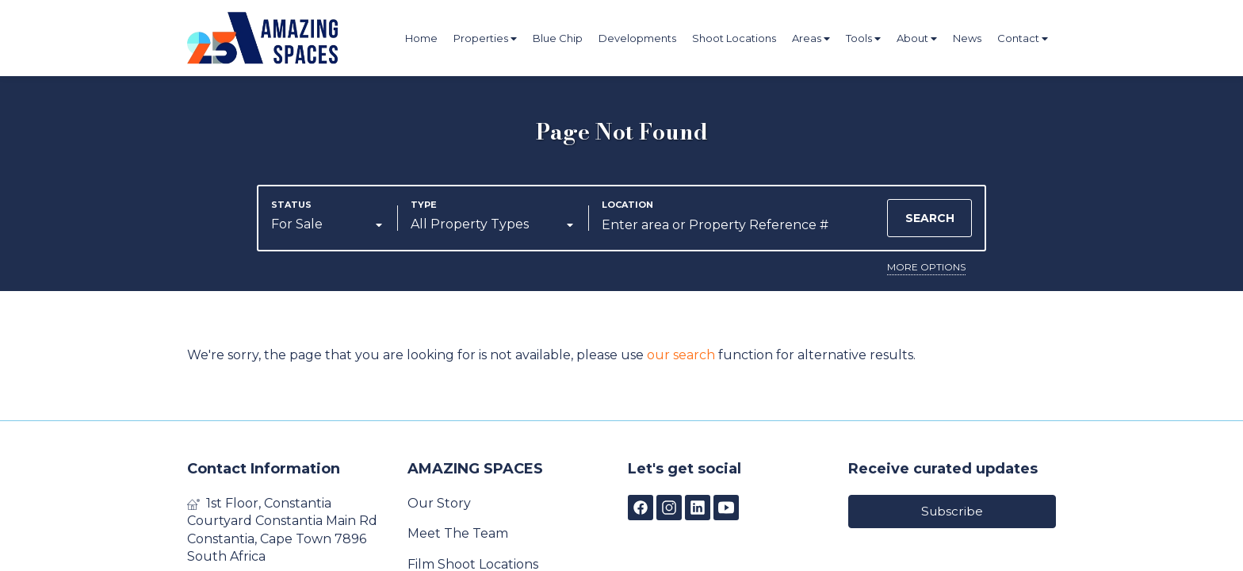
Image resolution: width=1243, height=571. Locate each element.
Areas (811, 38)
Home (421, 38)
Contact (1022, 38)
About (917, 38)
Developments (637, 38)
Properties (485, 38)
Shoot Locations (734, 38)
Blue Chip (558, 38)
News (967, 38)
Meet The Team (457, 533)
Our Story (439, 503)
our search (681, 354)
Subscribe (952, 511)
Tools (863, 38)
